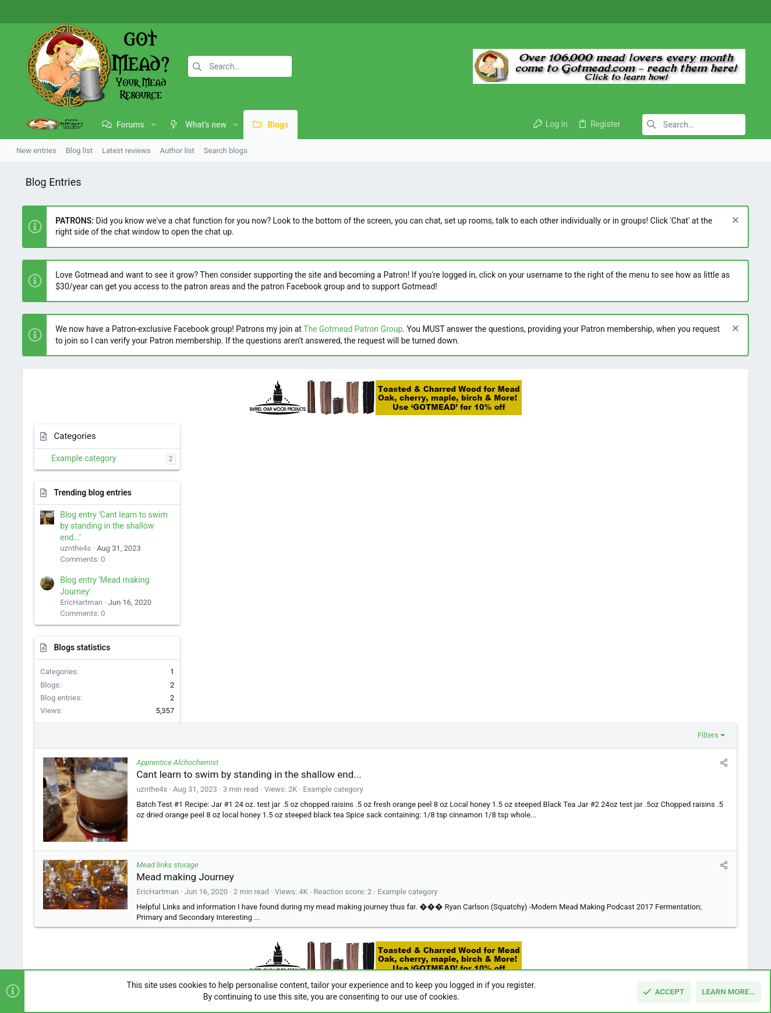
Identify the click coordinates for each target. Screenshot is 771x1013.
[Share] (577, 464)
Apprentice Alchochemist (324, 463)
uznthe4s (298, 490)
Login (531, 847)
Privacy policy (652, 948)
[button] (139, 124)
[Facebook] (710, 12)
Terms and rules (595, 948)
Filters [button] (561, 436)
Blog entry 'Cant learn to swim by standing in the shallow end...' (103, 526)
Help (690, 948)
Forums (279, 869)
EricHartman (304, 593)
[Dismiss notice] (744, 221)
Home (277, 847)
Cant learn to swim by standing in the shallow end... (395, 475)
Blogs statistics (71, 647)
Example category (73, 458)
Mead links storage (314, 566)
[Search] (219, 66)
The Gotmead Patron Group (342, 329)
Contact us (285, 892)
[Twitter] (745, 12)
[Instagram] (727, 12)
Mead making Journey (332, 578)
